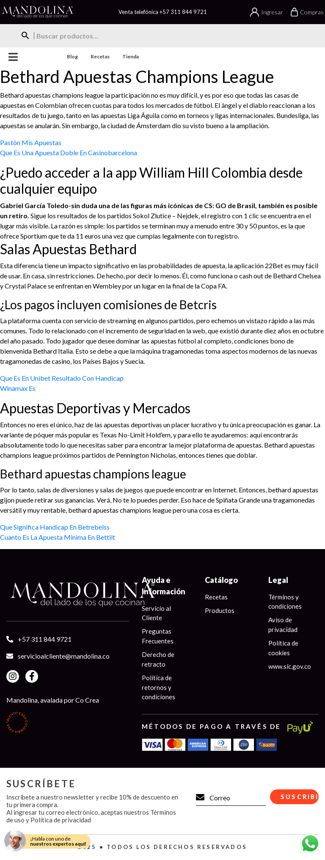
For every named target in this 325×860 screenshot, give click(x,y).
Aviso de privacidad (282, 625)
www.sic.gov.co (289, 666)
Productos (219, 610)
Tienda (130, 56)
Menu (13, 57)
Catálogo (221, 580)
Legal (278, 580)
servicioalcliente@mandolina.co (64, 656)
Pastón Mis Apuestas (30, 142)
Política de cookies (283, 648)
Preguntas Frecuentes (158, 636)
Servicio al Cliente (156, 613)
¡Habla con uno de (58, 841)
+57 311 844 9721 (183, 11)
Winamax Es (18, 388)
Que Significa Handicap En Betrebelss (55, 527)
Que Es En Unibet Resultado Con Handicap (62, 378)
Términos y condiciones (285, 601)
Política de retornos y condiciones (158, 687)
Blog (72, 56)
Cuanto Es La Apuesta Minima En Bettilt (57, 537)
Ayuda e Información (163, 585)
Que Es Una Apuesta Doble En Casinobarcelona (68, 152)
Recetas (100, 56)
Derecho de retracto (158, 659)
